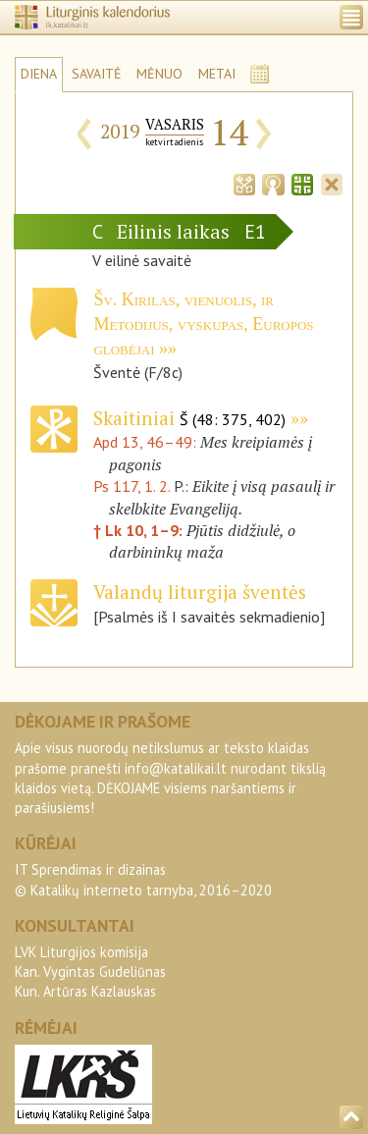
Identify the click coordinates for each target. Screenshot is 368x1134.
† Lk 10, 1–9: (139, 530)
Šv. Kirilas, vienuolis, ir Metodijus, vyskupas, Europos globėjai (203, 324)
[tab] (244, 182)
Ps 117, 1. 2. (131, 486)
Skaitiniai (189, 417)
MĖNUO (159, 73)
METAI (217, 73)
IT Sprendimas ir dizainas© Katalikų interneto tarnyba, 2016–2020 (143, 879)
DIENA (39, 73)
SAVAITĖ (97, 73)
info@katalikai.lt (176, 768)
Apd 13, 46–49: (146, 442)
